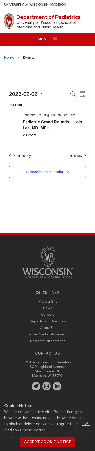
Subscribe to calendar (44, 172)
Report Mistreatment (47, 340)
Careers (47, 314)
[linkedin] (57, 386)
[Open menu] (47, 39)
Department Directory (47, 321)
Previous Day (20, 156)
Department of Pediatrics (48, 17)
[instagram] (46, 386)
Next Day (78, 156)
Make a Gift (47, 301)
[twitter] (36, 386)
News (47, 307)
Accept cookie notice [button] (47, 441)
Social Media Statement (48, 334)
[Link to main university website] (47, 279)
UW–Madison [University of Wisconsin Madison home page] (35, 4)
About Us (47, 327)
